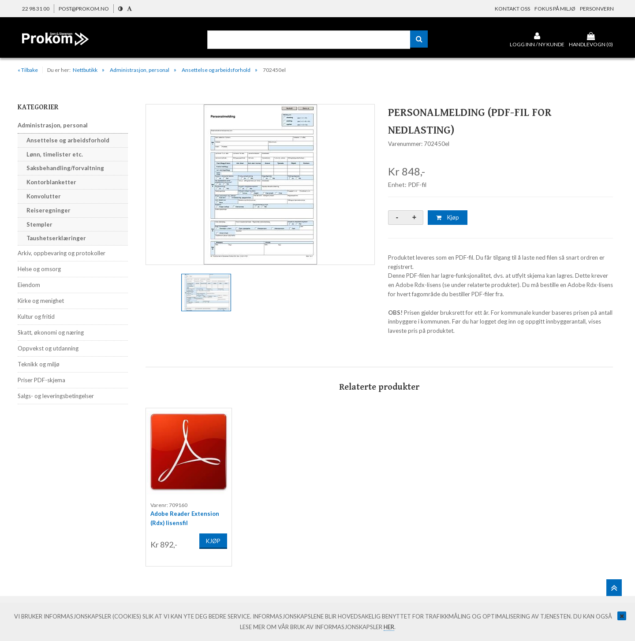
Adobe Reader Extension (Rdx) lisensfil (184, 516)
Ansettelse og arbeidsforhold (216, 70)
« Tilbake (28, 70)
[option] (260, 184)
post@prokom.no (84, 8)
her (389, 626)
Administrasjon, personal (139, 70)
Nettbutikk (85, 70)
